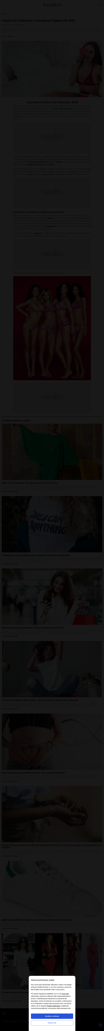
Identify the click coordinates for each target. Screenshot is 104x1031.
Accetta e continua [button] (52, 1016)
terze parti (65, 994)
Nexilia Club (52, 1023)
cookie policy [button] (59, 989)
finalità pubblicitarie (53, 1006)
